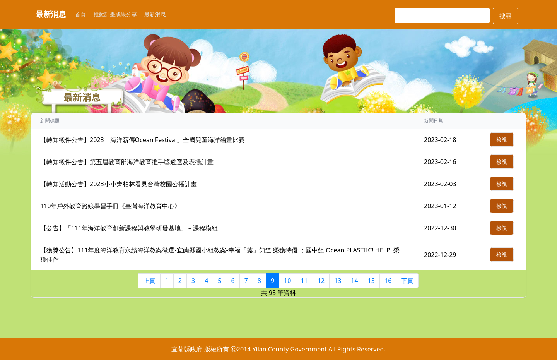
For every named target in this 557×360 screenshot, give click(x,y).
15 (371, 280)
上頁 (149, 280)
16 (387, 280)
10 (287, 280)
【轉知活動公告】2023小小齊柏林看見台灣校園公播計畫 (118, 184)
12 (321, 280)
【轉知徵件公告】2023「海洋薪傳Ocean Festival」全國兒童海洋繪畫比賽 (142, 139)
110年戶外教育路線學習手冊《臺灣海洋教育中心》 (110, 206)
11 (304, 280)
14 (354, 280)
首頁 (80, 14)
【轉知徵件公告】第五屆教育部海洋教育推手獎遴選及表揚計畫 (127, 162)
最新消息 (155, 14)
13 (337, 280)
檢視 (501, 139)
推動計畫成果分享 (115, 14)
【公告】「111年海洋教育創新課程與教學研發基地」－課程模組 (129, 228)
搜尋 (505, 16)
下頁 (407, 280)
